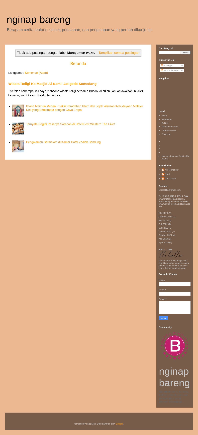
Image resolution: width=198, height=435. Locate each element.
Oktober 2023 (165, 216)
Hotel (164, 115)
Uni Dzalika (170, 178)
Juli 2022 (163, 224)
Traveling (166, 134)
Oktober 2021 (165, 235)
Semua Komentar (170, 70)
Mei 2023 (163, 220)
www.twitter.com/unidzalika (172, 199)
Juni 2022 (163, 228)
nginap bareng (39, 19)
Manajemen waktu (170, 126)
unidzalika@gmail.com (175, 188)
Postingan (167, 65)
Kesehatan (167, 119)
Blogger (119, 424)
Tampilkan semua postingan (119, 53)
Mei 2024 (163, 213)
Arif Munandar (172, 170)
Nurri (167, 174)
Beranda (78, 63)
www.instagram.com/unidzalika (174, 201)
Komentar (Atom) (36, 72)
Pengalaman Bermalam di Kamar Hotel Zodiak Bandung (63, 142)
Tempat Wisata (169, 130)
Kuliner (165, 123)
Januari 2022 (165, 231)
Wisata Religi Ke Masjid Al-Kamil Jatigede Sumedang (52, 84)
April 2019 (164, 242)
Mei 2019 (163, 239)
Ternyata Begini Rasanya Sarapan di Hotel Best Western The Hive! (70, 124)
